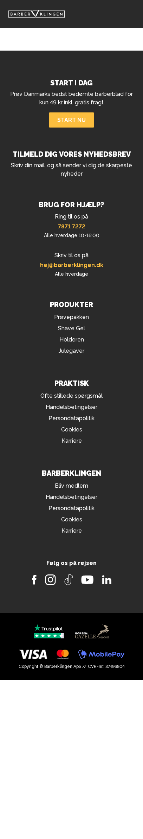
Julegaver (71, 350)
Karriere (71, 440)
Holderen (71, 339)
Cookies (71, 429)
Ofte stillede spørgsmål (71, 395)
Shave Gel (71, 328)
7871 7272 (71, 226)
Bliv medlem (71, 485)
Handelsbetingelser (71, 407)
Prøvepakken (71, 317)
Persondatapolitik (71, 418)
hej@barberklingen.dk (71, 265)
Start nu (71, 120)
